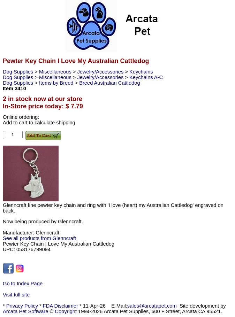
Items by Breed (57, 83)
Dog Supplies (19, 72)
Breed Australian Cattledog (109, 83)
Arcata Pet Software (25, 311)
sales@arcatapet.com (152, 306)
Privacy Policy (22, 306)
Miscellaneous (56, 72)
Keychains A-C (146, 77)
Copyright (66, 311)
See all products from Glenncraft (39, 238)
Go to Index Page (23, 283)
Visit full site (16, 294)
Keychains (141, 72)
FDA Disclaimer (60, 306)
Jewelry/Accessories (101, 72)
